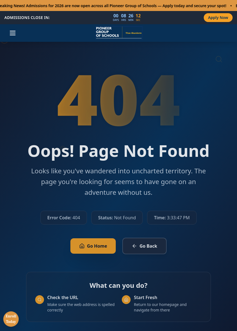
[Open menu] (13, 33)
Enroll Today (11, 322)
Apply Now (218, 17)
